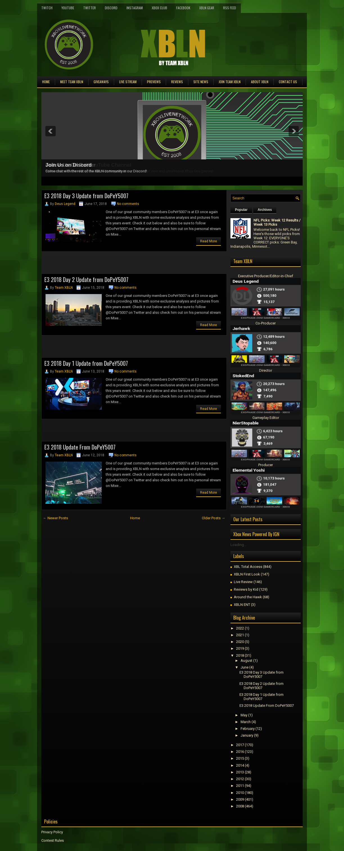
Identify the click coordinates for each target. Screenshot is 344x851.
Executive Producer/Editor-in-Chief (265, 276)
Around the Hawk (248, 597)
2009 (240, 799)
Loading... (238, 545)
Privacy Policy (52, 832)
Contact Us (288, 81)
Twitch (47, 7)
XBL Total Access (248, 567)
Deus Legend (65, 204)
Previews (154, 81)
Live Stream (128, 81)
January (247, 735)
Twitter (89, 7)
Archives (265, 210)
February (248, 728)
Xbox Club (159, 7)
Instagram (134, 7)
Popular (241, 210)
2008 (240, 806)
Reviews (177, 81)
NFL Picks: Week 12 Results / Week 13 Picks (277, 222)
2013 (240, 772)
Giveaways (101, 81)
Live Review (243, 582)
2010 (240, 793)
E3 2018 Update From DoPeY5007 (80, 447)
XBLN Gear (206, 7)
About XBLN (259, 81)
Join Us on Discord (69, 165)
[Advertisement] (107, 264)
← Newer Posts (55, 518)
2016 (240, 752)
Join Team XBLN (230, 81)
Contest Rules (52, 840)
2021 (240, 635)
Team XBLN (64, 288)
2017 (240, 745)
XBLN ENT (242, 604)
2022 (240, 628)
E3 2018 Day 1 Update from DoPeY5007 (86, 363)
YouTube (68, 7)
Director (265, 370)
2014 (240, 765)
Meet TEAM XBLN (71, 81)
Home (46, 81)
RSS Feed (229, 7)
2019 (240, 648)
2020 (240, 642)
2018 (240, 655)
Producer (265, 465)
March (246, 722)
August (246, 660)
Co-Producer (265, 323)
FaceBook (183, 7)
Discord (111, 7)
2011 (240, 786)
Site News (200, 81)
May (244, 715)
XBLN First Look (247, 574)
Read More (208, 241)
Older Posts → (213, 518)
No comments (128, 204)
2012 (240, 779)
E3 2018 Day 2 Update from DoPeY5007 (86, 279)
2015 (240, 758)
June (244, 667)
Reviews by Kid (246, 589)
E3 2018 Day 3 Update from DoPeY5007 (86, 195)
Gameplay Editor (265, 418)
